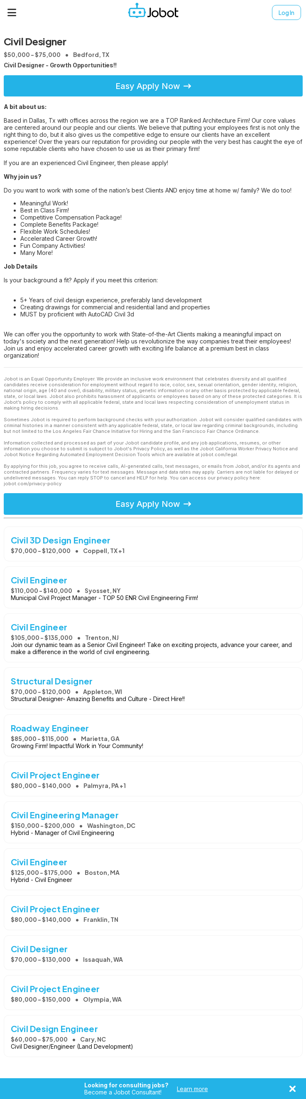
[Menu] (12, 12)
